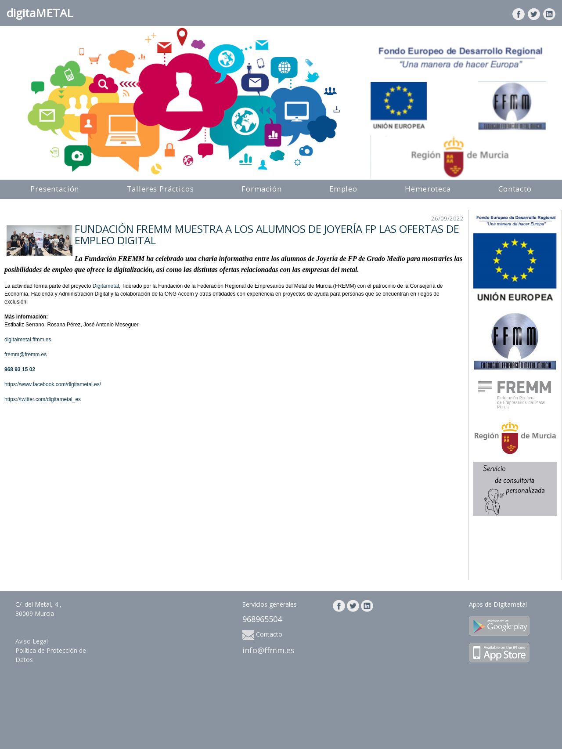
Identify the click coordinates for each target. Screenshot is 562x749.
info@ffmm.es (268, 650)
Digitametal (106, 286)
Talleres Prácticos (160, 189)
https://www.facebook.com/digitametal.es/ (52, 384)
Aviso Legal (31, 641)
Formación (261, 189)
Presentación (54, 189)
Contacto (515, 189)
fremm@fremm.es (25, 354)
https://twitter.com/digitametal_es (42, 399)
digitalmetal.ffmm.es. (28, 340)
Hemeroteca (427, 189)
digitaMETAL (40, 13)
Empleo (343, 189)
